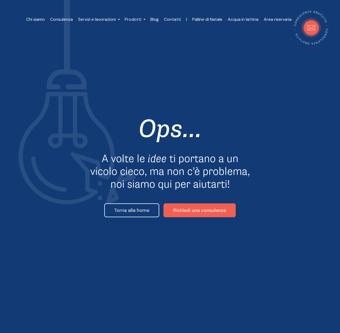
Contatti (172, 19)
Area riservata (277, 19)
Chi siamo (35, 19)
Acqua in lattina (243, 19)
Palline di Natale (207, 19)
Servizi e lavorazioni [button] (97, 19)
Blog (154, 19)
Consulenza (61, 19)
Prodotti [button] (133, 19)
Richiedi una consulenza (199, 210)
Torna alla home (131, 210)
